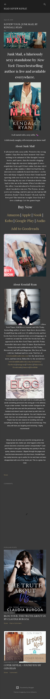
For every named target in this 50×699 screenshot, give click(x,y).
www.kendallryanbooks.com (17, 356)
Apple (26, 215)
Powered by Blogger (25, 687)
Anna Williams (31, 692)
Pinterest (37, 364)
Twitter (29, 364)
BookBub (34, 367)
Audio (40, 221)
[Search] (44, 3)
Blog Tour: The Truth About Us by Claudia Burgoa (25, 617)
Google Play (24, 221)
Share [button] (6, 475)
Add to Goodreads (25, 229)
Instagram (21, 364)
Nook (37, 215)
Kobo (9, 221)
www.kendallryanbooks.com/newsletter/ (25, 362)
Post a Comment (16, 623)
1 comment (13, 672)
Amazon (13, 215)
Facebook (12, 364)
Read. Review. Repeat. (15, 8)
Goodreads (17, 367)
